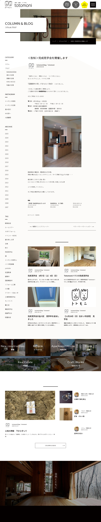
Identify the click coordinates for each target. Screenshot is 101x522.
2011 (6, 191)
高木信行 (8, 109)
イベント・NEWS (11, 235)
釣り (6, 248)
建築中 (7, 276)
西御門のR (8, 313)
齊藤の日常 (10, 78)
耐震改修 (8, 317)
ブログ (7, 68)
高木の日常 (10, 75)
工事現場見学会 (10, 297)
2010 (6, 195)
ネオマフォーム (10, 231)
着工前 (7, 305)
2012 (6, 187)
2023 (6, 142)
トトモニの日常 (10, 105)
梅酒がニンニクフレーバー (41, 226)
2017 (6, 166)
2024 (6, 138)
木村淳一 (8, 113)
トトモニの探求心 (11, 260)
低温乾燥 (8, 272)
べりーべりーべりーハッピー (82, 226)
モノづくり (8, 301)
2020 (6, 154)
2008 (6, 203)
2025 (6, 134)
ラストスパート (77, 203)
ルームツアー (9, 227)
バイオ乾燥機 (9, 264)
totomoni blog (11, 72)
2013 (6, 183)
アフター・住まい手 (11, 293)
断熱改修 (8, 223)
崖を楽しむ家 (9, 239)
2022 (6, 146)
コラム (7, 64)
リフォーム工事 (10, 284)
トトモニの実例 (10, 101)
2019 (6, 158)
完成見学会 (8, 252)
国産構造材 (8, 280)
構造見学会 (8, 309)
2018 (6, 162)
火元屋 (7, 289)
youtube (8, 268)
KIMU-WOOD (11, 82)
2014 (6, 178)
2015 (6, 174)
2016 (6, 170)
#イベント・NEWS (33, 215)
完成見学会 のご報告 (56, 203)
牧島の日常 (10, 85)
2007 (6, 207)
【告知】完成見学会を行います (37, 203)
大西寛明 (8, 117)
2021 (6, 150)
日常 (6, 244)
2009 (6, 199)
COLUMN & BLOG (50, 445)
